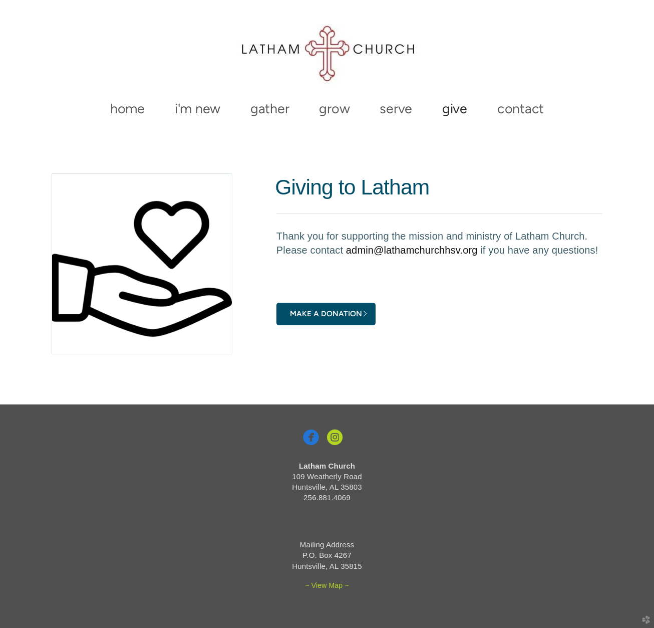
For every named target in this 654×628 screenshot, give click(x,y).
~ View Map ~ (327, 585)
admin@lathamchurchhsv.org (412, 250)
